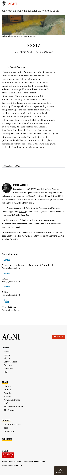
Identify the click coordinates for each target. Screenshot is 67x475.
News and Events (12, 400)
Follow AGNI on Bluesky (11, 461)
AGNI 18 (31, 52)
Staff (6, 403)
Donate (58, 337)
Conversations (10, 362)
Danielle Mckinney (8, 36)
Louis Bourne (7, 208)
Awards (7, 393)
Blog (6, 372)
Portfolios (8, 368)
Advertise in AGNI (12, 424)
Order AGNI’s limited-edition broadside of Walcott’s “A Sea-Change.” (30, 232)
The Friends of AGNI (13, 406)
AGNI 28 (7, 260)
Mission (7, 396)
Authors (7, 389)
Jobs (6, 428)
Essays (7, 355)
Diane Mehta (26, 215)
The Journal (9, 410)
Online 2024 (6, 301)
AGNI (11, 336)
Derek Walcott (46, 52)
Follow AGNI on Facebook (12, 465)
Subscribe (7, 439)
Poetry (17, 52)
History (7, 386)
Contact (6, 420)
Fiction (7, 358)
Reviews (8, 365)
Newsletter (9, 431)
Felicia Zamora (14, 310)
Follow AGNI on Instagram (34, 461)
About (5, 382)
